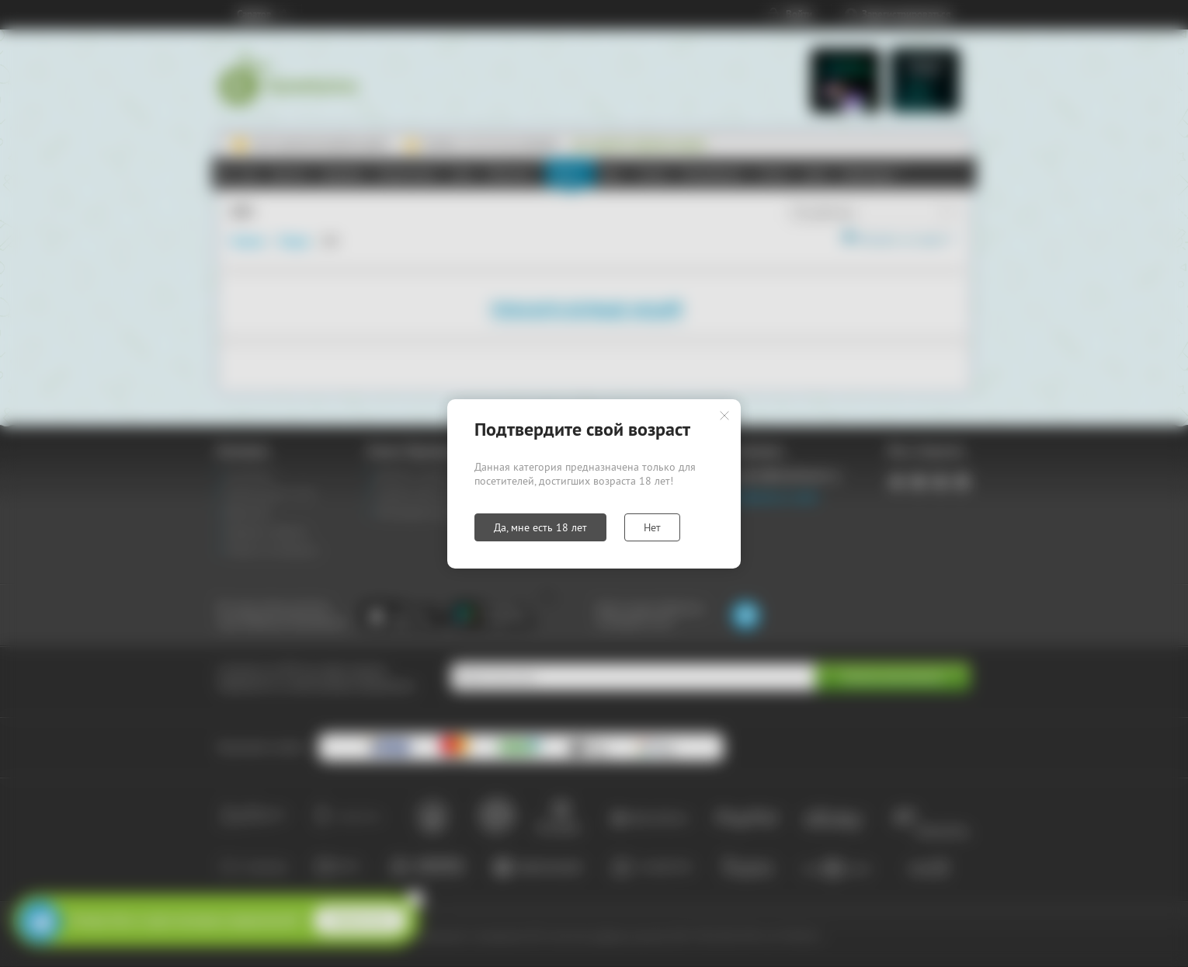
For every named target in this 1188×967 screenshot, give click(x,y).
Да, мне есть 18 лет (540, 527)
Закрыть (724, 415)
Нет (652, 527)
